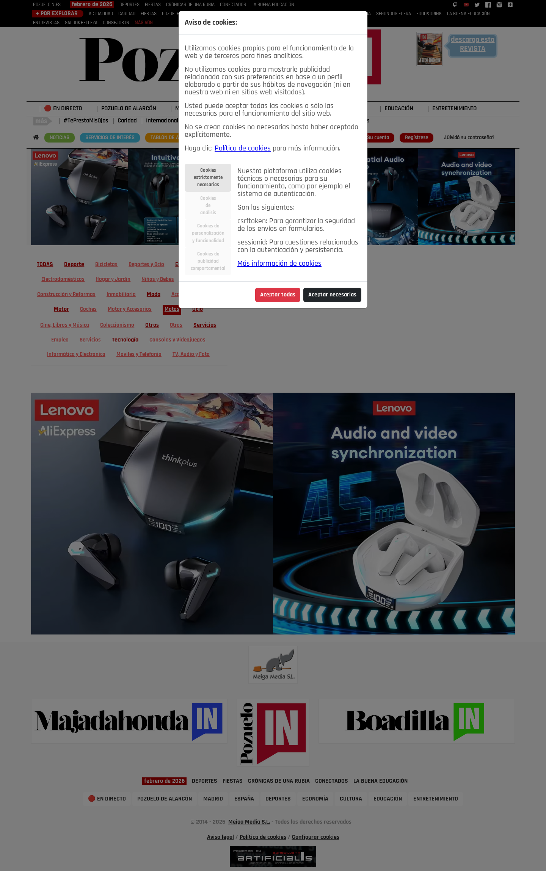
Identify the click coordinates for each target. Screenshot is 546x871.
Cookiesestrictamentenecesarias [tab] (208, 177)
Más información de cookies (279, 264)
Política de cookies (243, 148)
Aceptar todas (277, 295)
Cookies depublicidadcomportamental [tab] (208, 261)
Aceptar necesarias (332, 295)
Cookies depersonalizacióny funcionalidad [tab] (208, 233)
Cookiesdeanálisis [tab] (208, 205)
